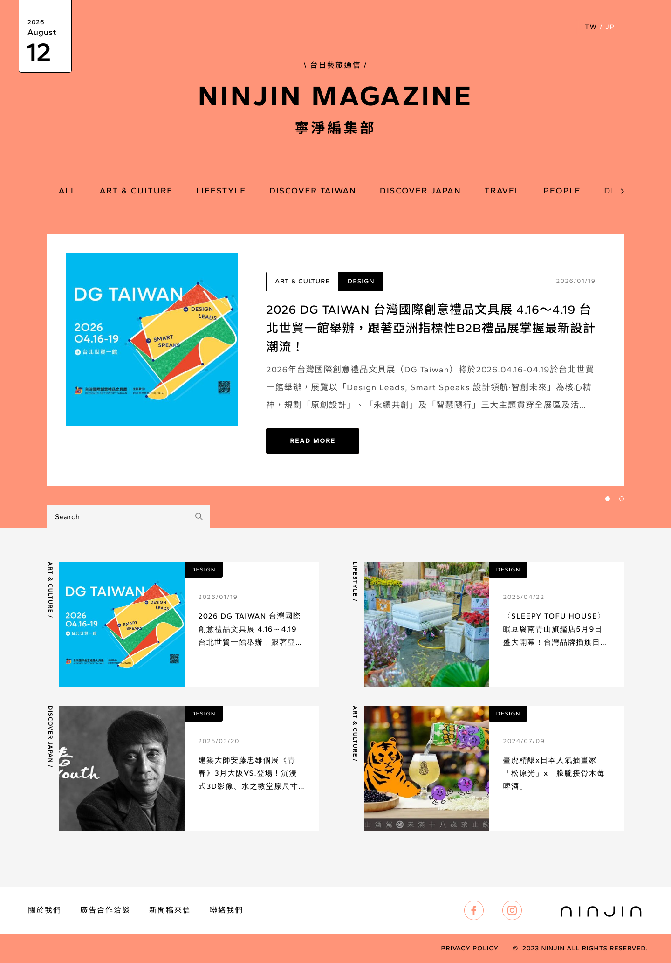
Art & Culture (302, 281)
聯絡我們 (226, 910)
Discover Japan (50, 734)
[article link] (183, 624)
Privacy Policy (470, 948)
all (67, 191)
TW (591, 27)
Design (361, 281)
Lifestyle (355, 579)
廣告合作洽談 (105, 910)
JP (610, 27)
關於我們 (45, 910)
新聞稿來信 (170, 910)
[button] (639, 27)
